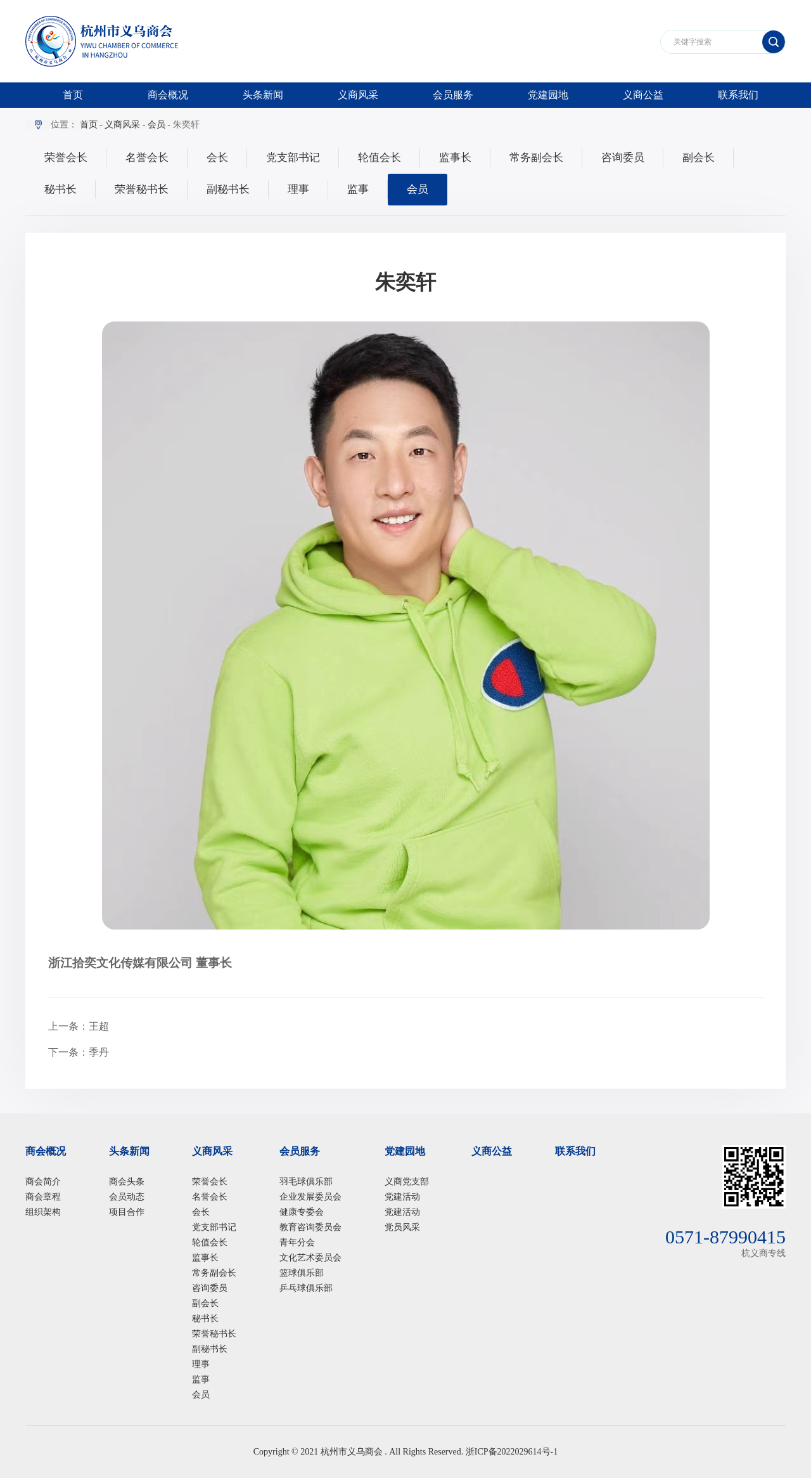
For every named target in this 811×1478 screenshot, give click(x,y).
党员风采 (402, 1227)
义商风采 (358, 94)
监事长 (455, 158)
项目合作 (126, 1212)
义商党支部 (407, 1181)
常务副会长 (536, 158)
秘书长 (60, 189)
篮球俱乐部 (301, 1273)
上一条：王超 (78, 1026)
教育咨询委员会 (310, 1227)
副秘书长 (228, 189)
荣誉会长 (65, 158)
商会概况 (168, 94)
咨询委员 (622, 158)
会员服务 (453, 94)
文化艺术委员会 (310, 1257)
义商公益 (643, 94)
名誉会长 (147, 158)
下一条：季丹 (78, 1052)
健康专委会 (301, 1212)
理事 (298, 189)
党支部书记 (293, 158)
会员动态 (126, 1197)
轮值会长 (379, 158)
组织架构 (43, 1212)
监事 (358, 189)
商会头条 (126, 1181)
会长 (217, 158)
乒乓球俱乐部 (306, 1288)
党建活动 (402, 1197)
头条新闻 (263, 94)
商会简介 (43, 1181)
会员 (156, 124)
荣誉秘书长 (142, 189)
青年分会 (297, 1242)
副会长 (698, 158)
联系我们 (738, 94)
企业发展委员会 (310, 1197)
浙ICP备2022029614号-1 (512, 1451)
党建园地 (548, 94)
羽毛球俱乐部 (306, 1181)
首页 (73, 94)
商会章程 (43, 1197)
